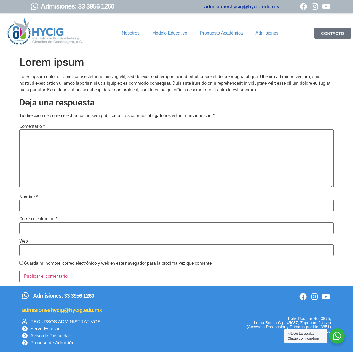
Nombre (28, 197)
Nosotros (131, 33)
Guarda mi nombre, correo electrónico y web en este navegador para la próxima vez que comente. (118, 263)
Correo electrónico (38, 219)
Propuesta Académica (221, 33)
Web (23, 241)
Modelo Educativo (169, 33)
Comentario (32, 126)
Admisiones (267, 33)
